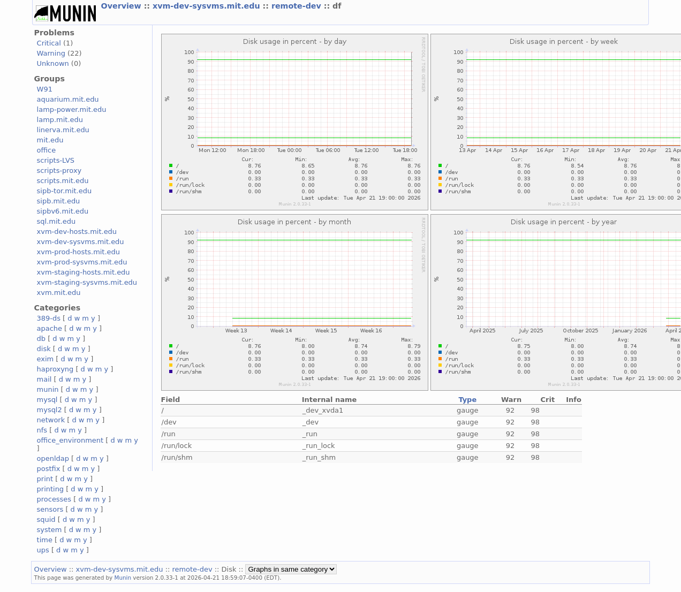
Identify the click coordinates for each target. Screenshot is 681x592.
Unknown (53, 63)
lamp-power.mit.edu (72, 109)
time (44, 540)
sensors (50, 509)
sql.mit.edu (56, 221)
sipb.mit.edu (58, 201)
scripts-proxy (59, 170)
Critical (49, 43)
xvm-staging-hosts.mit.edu (83, 272)
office (46, 150)
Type (467, 400)
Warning (51, 53)
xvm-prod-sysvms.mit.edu (82, 262)
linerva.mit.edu (63, 130)
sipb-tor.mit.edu (64, 191)
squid (46, 519)
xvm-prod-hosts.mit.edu (78, 252)
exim (45, 359)
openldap (53, 458)
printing (50, 489)
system (49, 530)
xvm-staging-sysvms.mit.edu (87, 282)
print (45, 479)
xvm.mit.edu (59, 293)
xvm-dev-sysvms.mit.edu (208, 6)
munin (48, 389)
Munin (123, 577)
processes (54, 499)
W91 (44, 89)
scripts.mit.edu (63, 181)
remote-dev (297, 6)
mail (44, 379)
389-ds (48, 318)
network (51, 420)
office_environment (70, 440)
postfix (48, 469)
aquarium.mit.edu (68, 99)
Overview (122, 6)
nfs (42, 430)
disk (44, 349)
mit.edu (50, 140)
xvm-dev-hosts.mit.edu (77, 231)
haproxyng (55, 369)
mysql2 (49, 410)
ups (43, 550)
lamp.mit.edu (60, 120)
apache (49, 328)
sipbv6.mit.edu (63, 211)
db (41, 339)
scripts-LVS (55, 160)
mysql (47, 400)
